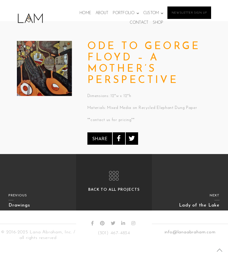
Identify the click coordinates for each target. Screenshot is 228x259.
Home (85, 13)
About (102, 13)
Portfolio (123, 13)
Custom (151, 13)
